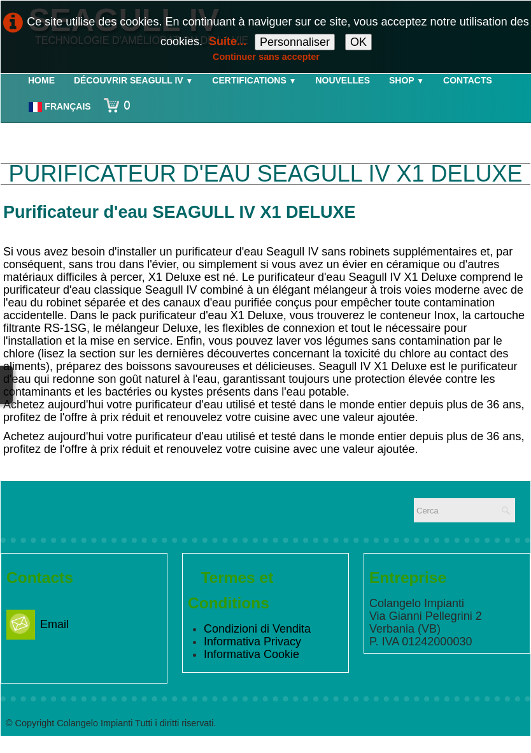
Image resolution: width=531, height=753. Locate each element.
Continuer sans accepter (266, 57)
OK (358, 42)
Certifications (254, 80)
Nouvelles (342, 80)
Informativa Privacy (252, 641)
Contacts (467, 80)
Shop (406, 80)
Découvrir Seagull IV (133, 80)
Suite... (227, 41)
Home (41, 80)
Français (61, 106)
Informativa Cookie (251, 654)
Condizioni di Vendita (257, 628)
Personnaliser (295, 42)
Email (37, 624)
